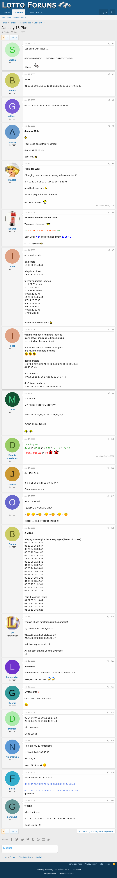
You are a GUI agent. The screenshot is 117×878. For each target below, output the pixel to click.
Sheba (7, 32)
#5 (113, 164)
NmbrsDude (12, 757)
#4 (113, 126)
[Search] (112, 12)
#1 (113, 44)
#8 (113, 330)
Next (13, 37)
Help (101, 864)
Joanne (12, 484)
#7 (113, 250)
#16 (112, 687)
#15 (112, 661)
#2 (113, 74)
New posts (6, 17)
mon (12, 409)
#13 (112, 528)
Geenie (12, 703)
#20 (112, 801)
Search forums (19, 17)
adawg (12, 142)
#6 (113, 213)
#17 (112, 713)
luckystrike (12, 677)
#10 (112, 439)
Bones (12, 90)
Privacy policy (91, 864)
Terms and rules (75, 864)
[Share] (109, 44)
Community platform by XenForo (58, 870)
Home (7, 12)
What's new (33, 12)
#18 (112, 741)
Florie (12, 788)
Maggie (12, 179)
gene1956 (12, 817)
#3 (113, 100)
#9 (113, 393)
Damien (12, 728)
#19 (112, 772)
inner (12, 266)
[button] (41, 12)
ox (12, 512)
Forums (18, 12)
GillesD (12, 116)
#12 (112, 496)
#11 (112, 468)
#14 (112, 617)
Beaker (12, 228)
